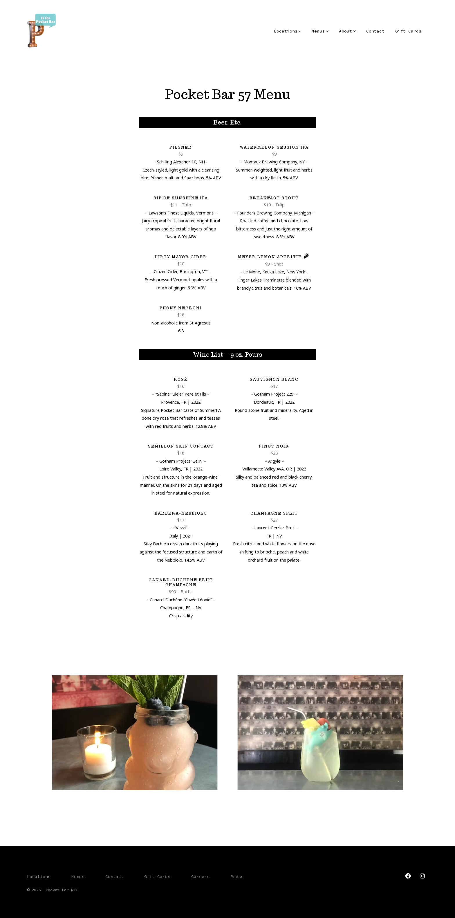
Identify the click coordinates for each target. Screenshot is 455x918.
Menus (320, 31)
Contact (375, 31)
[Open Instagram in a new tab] (422, 875)
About (347, 31)
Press (236, 876)
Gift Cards (408, 31)
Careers (200, 876)
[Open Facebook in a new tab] (408, 875)
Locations (287, 31)
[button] (134, 732)
